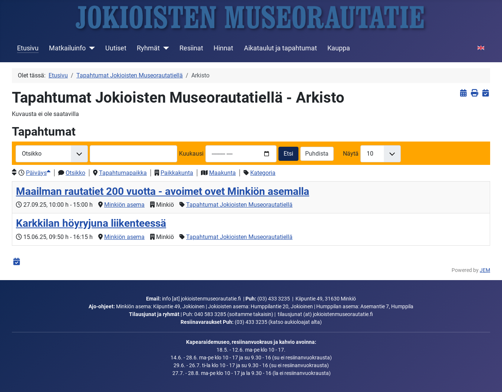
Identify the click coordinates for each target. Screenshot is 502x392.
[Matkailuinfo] (90, 48)
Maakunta (222, 172)
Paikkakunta (177, 172)
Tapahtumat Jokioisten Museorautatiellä (239, 204)
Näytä (351, 153)
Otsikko (75, 172)
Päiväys (38, 172)
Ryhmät (148, 48)
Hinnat (223, 48)
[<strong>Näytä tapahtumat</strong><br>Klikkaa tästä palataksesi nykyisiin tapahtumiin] (463, 93)
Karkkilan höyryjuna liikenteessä (91, 223)
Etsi (288, 153)
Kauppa (338, 48)
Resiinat (191, 48)
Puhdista (316, 153)
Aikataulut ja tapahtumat (280, 48)
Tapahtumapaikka (123, 172)
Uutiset (115, 48)
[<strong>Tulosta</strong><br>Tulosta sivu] (474, 93)
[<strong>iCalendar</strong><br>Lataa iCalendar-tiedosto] (485, 93)
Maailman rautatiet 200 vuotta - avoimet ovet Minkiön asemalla (162, 191)
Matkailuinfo (67, 48)
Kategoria (262, 172)
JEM (485, 270)
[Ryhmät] (164, 48)
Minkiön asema (124, 204)
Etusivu (28, 48)
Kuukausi (191, 153)
